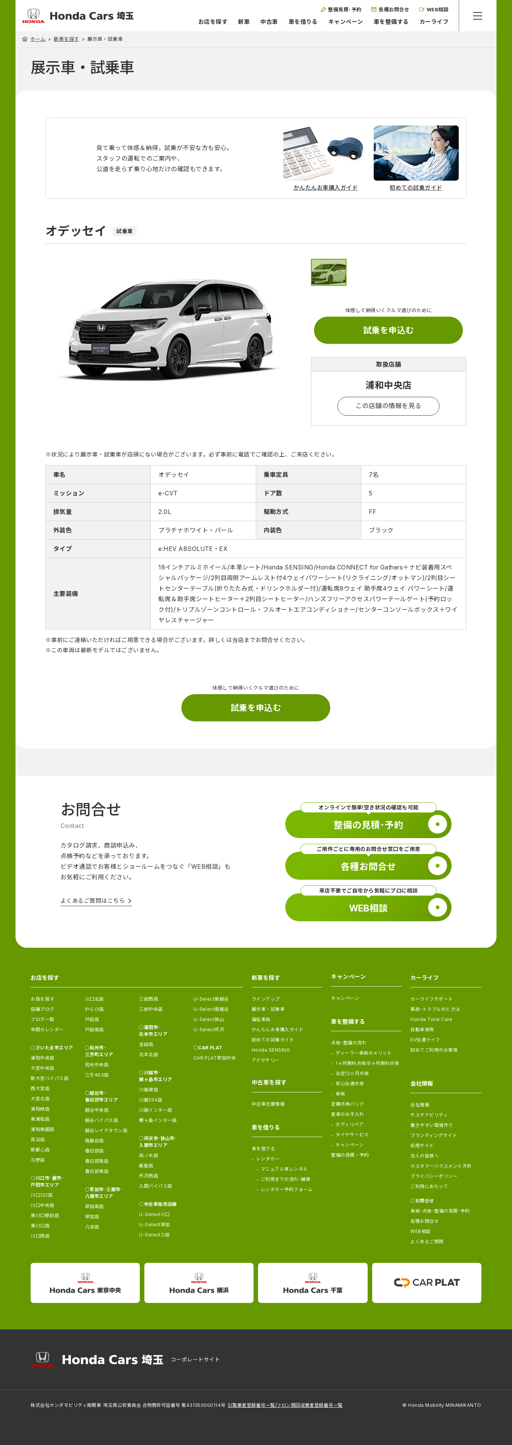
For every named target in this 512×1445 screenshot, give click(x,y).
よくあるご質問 (426, 1241)
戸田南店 (94, 1029)
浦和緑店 (40, 1109)
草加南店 (94, 1206)
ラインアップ (266, 999)
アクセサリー (266, 1060)
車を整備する (391, 21)
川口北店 (94, 999)
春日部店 (94, 1151)
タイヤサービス (352, 1134)
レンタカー (268, 1159)
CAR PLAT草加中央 (214, 1058)
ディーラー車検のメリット (364, 1053)
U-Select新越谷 (211, 999)
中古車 (269, 21)
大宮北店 (40, 1099)
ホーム (37, 39)
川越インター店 (155, 1110)
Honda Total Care (431, 1019)
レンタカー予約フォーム (286, 1189)
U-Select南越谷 (211, 1009)
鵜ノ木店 (148, 1155)
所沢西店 (148, 1176)
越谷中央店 (96, 1110)
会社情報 (419, 1105)
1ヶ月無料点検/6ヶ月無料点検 (367, 1063)
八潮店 (92, 1227)
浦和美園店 (42, 1129)
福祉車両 (261, 1019)
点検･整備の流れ (349, 1043)
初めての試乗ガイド (273, 1040)
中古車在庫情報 (268, 1104)
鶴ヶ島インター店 (158, 1120)
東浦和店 (40, 1119)
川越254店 (150, 1100)
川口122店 (42, 1195)
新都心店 (40, 1150)
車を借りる (303, 21)
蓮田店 (146, 1044)
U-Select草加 (154, 1224)
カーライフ (434, 21)
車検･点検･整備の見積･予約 (440, 1211)
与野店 (38, 1160)
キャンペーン (345, 21)
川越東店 (148, 1089)
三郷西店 (148, 999)
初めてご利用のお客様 (434, 1050)
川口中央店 (42, 1205)
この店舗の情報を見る (389, 406)
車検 (340, 1094)
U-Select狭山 (208, 1019)
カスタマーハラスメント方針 (441, 1166)
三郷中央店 (150, 1009)
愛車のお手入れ (347, 1114)
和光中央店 (96, 1065)
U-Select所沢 (208, 1029)
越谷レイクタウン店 (106, 1130)
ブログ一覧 (42, 1019)
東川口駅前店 (45, 1215)
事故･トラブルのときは (435, 1009)
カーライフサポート (431, 999)
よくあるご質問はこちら (92, 900)
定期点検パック (347, 1104)
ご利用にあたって (429, 1186)
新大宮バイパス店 (49, 1078)
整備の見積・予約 (350, 1155)
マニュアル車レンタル (284, 1169)
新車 (244, 21)
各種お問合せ (424, 1221)
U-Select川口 (154, 1214)
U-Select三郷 (154, 1235)
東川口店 (40, 1225)
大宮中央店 (42, 1068)
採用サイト (422, 1145)
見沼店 (38, 1139)
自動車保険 (422, 1029)
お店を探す (212, 21)
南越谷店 (94, 1140)
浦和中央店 (42, 1058)
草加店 (92, 1216)
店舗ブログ (42, 1009)
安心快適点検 (350, 1083)
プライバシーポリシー (434, 1176)
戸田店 (92, 1019)
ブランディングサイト (433, 1135)
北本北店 (148, 1054)
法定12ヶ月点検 (352, 1073)
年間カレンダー (47, 1029)
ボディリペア (350, 1124)
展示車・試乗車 (268, 1009)
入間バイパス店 (155, 1186)
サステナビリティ (429, 1115)
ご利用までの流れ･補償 (285, 1179)
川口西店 (40, 1236)
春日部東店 (96, 1171)
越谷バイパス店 (101, 1120)
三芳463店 (97, 1075)
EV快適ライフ (425, 1040)
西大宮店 (40, 1088)
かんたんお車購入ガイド (277, 1029)
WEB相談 (420, 1231)
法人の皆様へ (424, 1156)
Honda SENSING (271, 1050)
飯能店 (146, 1165)
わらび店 (94, 1009)
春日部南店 (96, 1161)
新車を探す (66, 39)
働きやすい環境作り (431, 1125)
